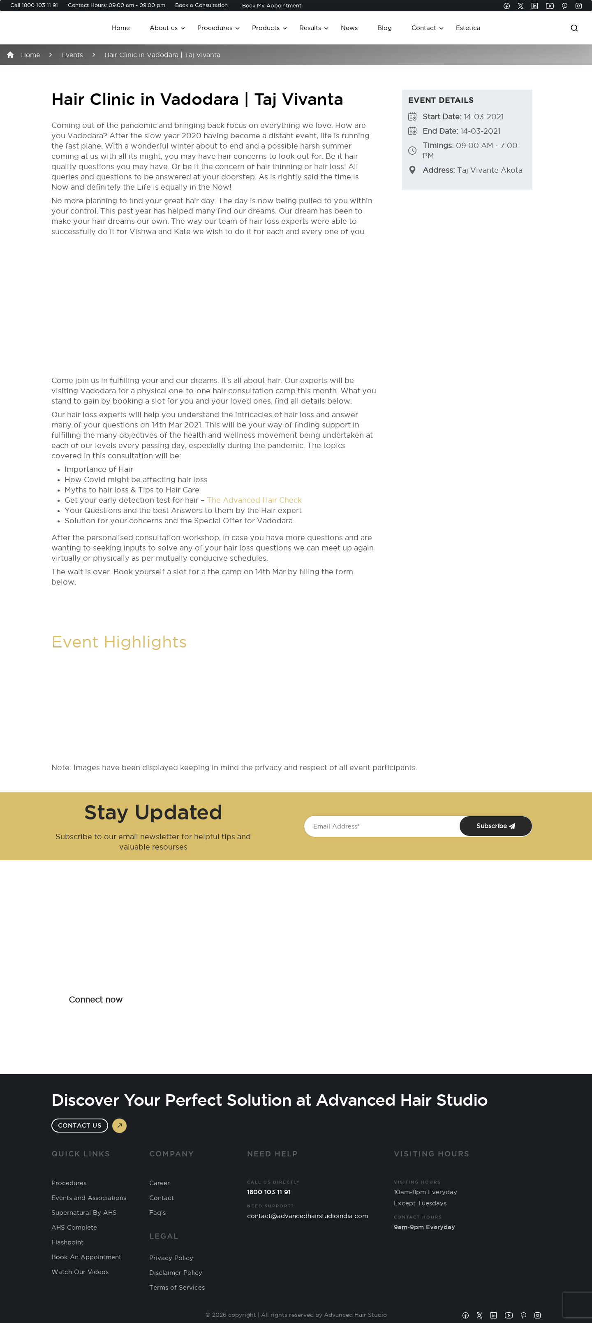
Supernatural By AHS (84, 1212)
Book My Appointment (271, 5)
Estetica (468, 27)
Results (310, 27)
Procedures (214, 27)
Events (72, 54)
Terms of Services (177, 1287)
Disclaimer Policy (175, 1273)
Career (159, 1183)
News (349, 27)
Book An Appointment (86, 1257)
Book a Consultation (201, 5)
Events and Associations (88, 1198)
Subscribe (495, 826)
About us (164, 27)
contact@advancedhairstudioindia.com (307, 1215)
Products (266, 27)
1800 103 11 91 (40, 5)
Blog (384, 27)
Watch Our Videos (80, 1272)
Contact (424, 27)
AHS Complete (74, 1227)
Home (121, 27)
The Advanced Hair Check (254, 500)
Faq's (157, 1212)
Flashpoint (67, 1242)
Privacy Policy (171, 1258)
